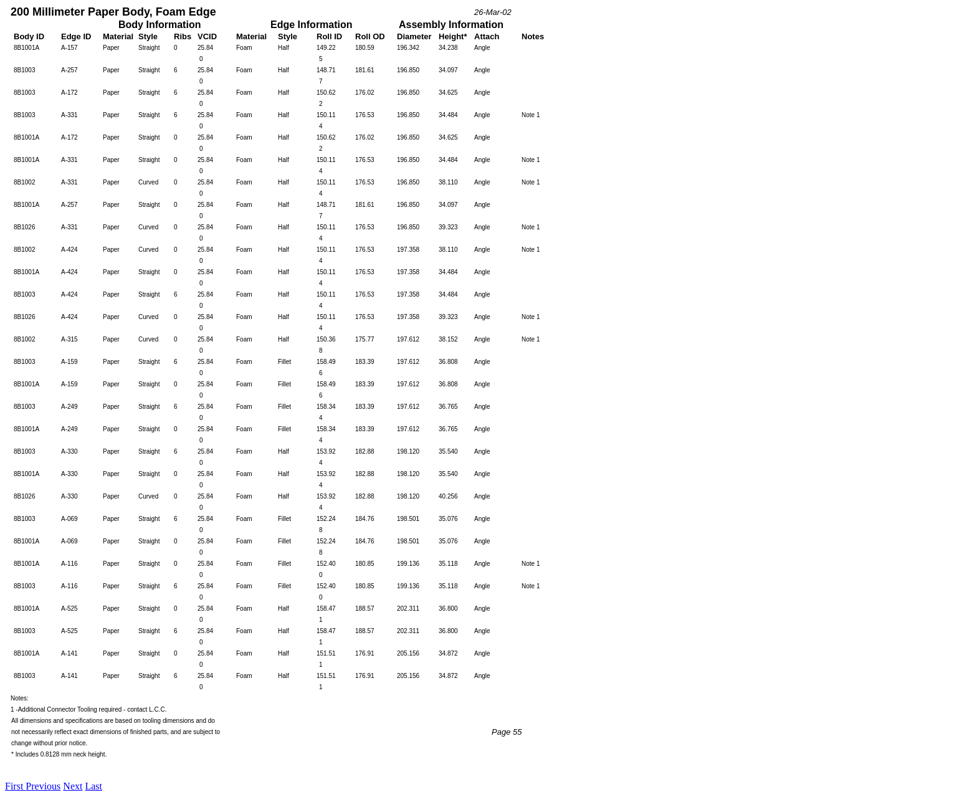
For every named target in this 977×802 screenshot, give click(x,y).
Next (72, 786)
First (15, 786)
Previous (43, 786)
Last (93, 786)
